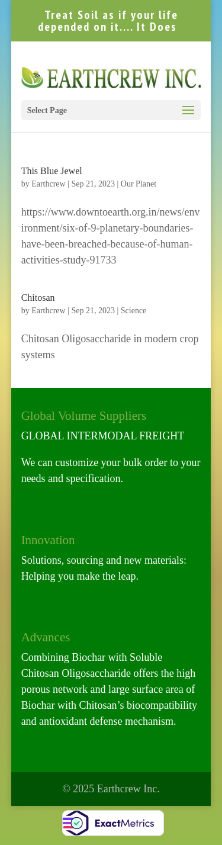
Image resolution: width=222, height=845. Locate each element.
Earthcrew (48, 183)
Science (134, 310)
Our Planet (138, 183)
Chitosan (38, 298)
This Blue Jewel (51, 171)
